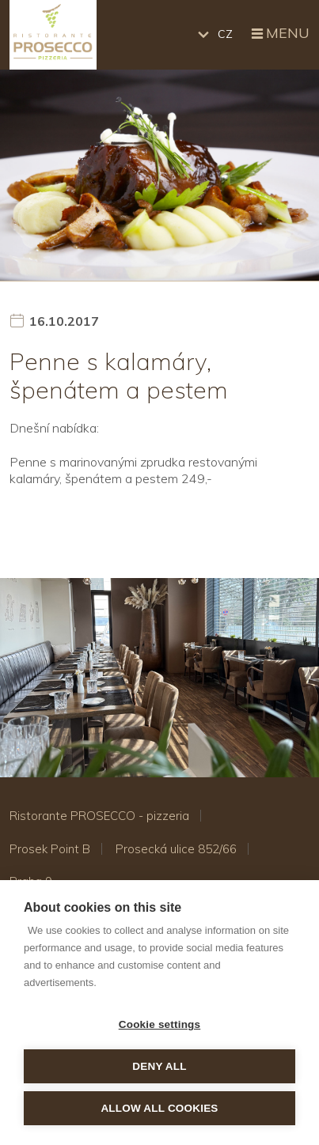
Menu (279, 34)
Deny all (159, 1066)
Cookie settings (160, 1024)
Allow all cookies (159, 1108)
